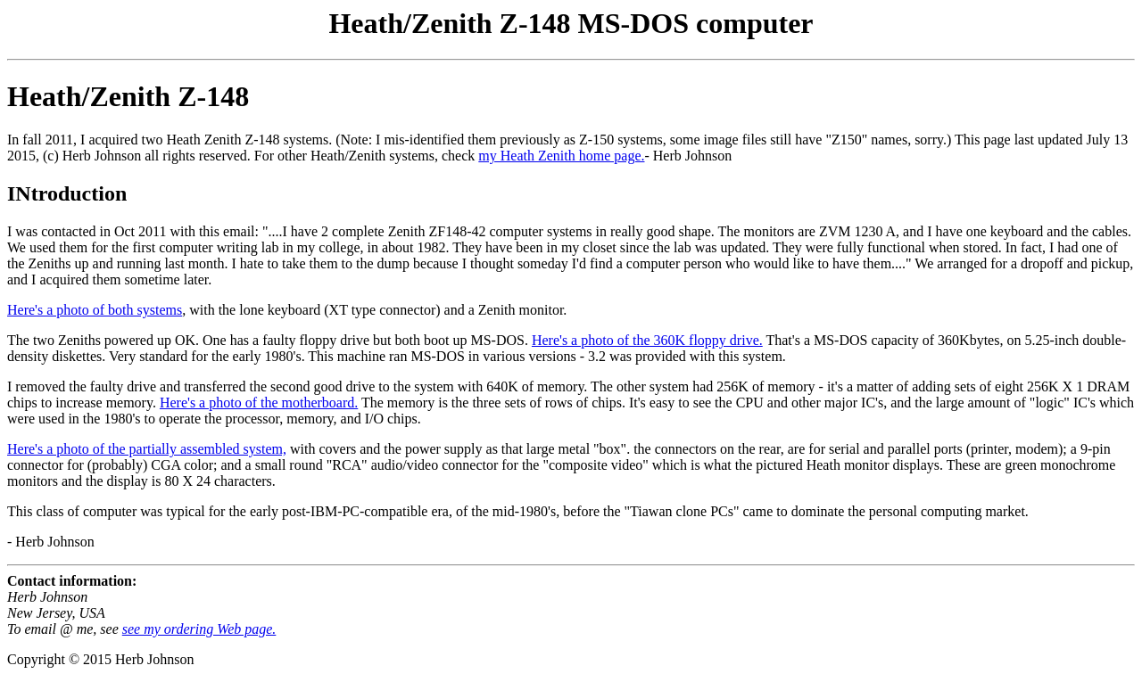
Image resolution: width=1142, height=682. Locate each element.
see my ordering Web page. (199, 629)
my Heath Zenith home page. (561, 155)
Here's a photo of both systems (94, 309)
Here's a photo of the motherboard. (259, 402)
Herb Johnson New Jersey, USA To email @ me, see (64, 613)
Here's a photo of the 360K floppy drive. (647, 340)
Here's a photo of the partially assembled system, (146, 448)
